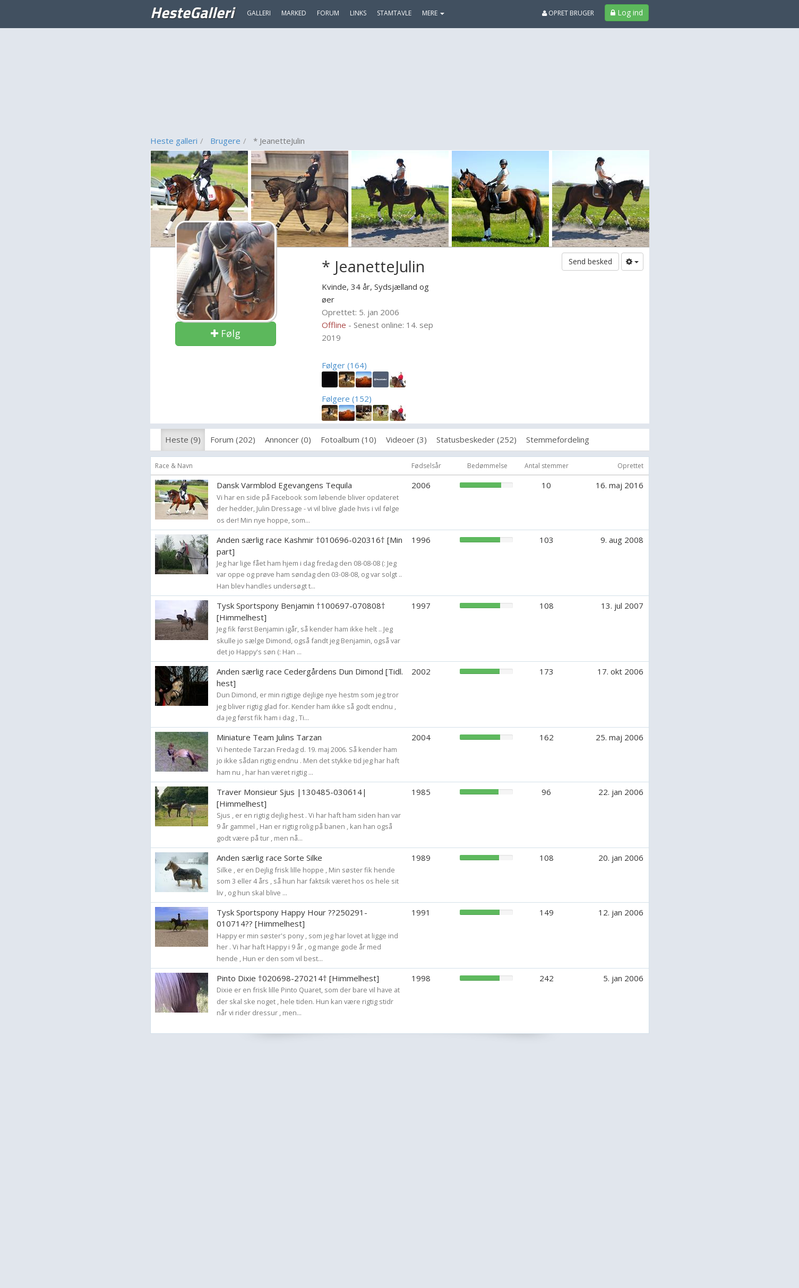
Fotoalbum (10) (348, 439)
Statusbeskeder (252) (476, 439)
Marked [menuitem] (293, 13)
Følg (225, 333)
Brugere (225, 140)
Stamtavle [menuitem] (394, 13)
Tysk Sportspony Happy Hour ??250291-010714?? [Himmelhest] (292, 918)
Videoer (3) (406, 439)
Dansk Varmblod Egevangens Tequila (284, 485)
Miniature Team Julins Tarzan (269, 737)
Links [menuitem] (358, 13)
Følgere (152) (347, 398)
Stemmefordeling (557, 439)
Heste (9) (183, 439)
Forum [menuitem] (328, 13)
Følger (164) (344, 365)
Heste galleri (173, 140)
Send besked (590, 261)
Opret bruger (568, 13)
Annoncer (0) (288, 439)
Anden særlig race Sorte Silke (269, 857)
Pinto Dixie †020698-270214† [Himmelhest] (298, 978)
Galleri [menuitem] (259, 13)
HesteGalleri (192, 12)
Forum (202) (232, 439)
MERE (433, 13)
